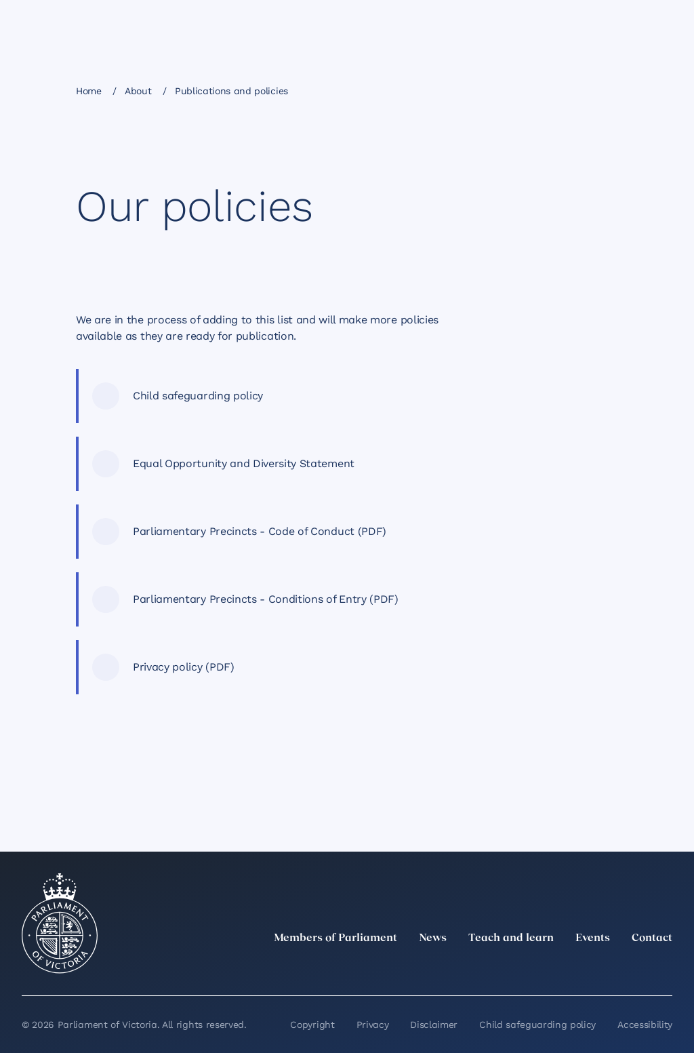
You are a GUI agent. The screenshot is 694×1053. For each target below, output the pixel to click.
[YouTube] (634, 968)
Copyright (312, 1024)
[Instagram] (574, 968)
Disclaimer (433, 1024)
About (138, 90)
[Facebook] (604, 968)
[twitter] (515, 968)
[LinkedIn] (544, 968)
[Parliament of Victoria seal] (60, 923)
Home (89, 90)
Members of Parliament (335, 938)
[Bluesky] (664, 968)
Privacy (372, 1024)
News (433, 938)
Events (592, 938)
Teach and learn (511, 938)
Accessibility (644, 1024)
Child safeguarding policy (537, 1024)
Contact (652, 938)
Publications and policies (231, 90)
